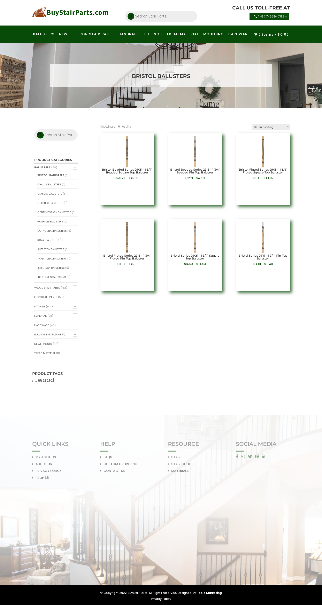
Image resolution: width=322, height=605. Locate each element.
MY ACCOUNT (47, 458)
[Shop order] (271, 127)
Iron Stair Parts (45, 297)
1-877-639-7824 (272, 16)
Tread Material (44, 353)
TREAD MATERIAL (183, 34)
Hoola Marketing (209, 593)
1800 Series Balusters (51, 277)
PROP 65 (42, 479)
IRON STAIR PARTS (96, 34)
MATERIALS (180, 472)
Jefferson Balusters (51, 268)
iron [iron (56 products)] (34, 381)
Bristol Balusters (50, 175)
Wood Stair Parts (47, 288)
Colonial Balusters (50, 203)
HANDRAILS (129, 34)
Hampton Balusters (50, 221)
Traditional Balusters (52, 258)
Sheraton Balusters (50, 249)
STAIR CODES (182, 465)
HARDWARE (239, 34)
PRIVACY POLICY (49, 472)
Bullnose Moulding (47, 334)
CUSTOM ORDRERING (120, 465)
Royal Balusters (48, 240)
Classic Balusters (49, 193)
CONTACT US (114, 472)
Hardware (41, 325)
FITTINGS (153, 34)
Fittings (39, 306)
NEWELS (66, 34)
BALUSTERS (44, 34)
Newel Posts (43, 344)
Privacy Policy (161, 599)
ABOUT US (44, 465)
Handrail (40, 316)
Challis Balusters (49, 184)
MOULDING (213, 34)
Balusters (42, 167)
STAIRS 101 (179, 458)
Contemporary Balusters (54, 212)
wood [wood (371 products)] (46, 380)
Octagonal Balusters (52, 231)
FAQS (108, 458)
